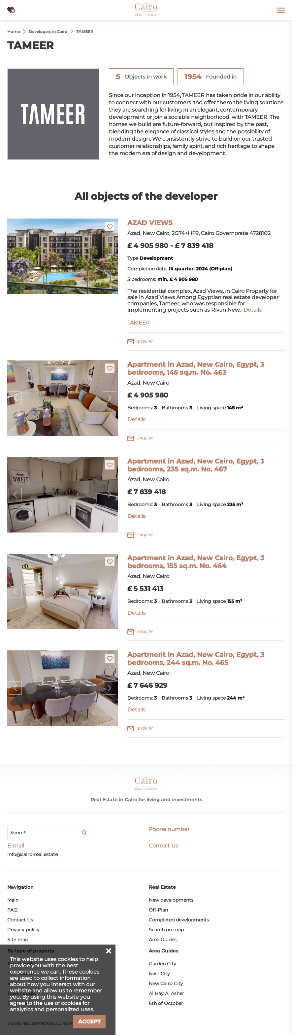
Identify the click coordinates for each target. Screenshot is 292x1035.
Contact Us (20, 920)
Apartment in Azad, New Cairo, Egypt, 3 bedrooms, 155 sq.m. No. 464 (195, 562)
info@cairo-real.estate (32, 854)
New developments (171, 900)
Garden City (162, 964)
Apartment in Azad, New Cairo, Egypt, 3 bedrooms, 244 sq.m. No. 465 (195, 659)
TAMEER (138, 323)
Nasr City (159, 974)
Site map (17, 940)
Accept (89, 1021)
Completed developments (179, 920)
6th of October (166, 1003)
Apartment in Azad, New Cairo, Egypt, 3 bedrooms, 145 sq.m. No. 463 (195, 368)
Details (252, 310)
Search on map (166, 930)
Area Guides (163, 940)
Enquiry (145, 341)
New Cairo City (166, 983)
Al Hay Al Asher (166, 993)
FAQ (12, 910)
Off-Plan (158, 910)
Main (12, 900)
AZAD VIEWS (150, 223)
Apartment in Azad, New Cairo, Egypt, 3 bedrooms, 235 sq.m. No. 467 (195, 465)
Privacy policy (23, 930)
